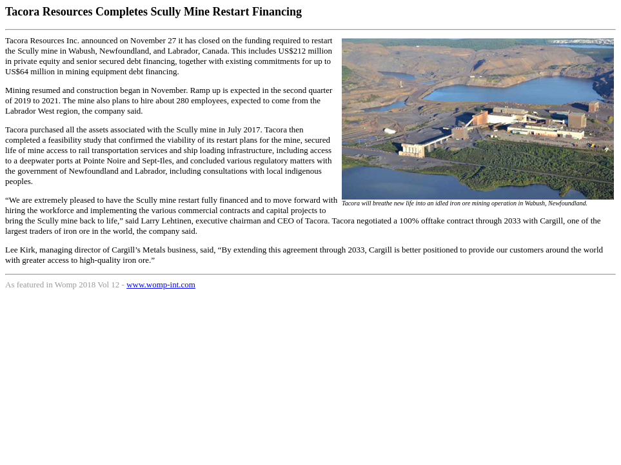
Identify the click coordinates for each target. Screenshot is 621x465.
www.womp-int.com (160, 284)
